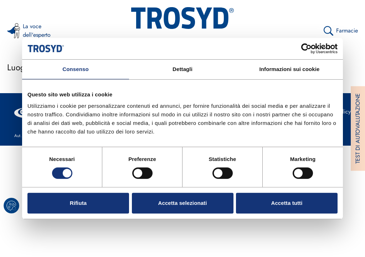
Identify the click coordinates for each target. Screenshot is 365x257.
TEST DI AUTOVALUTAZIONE (358, 129)
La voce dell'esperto (26, 30)
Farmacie (341, 31)
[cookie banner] (11, 205)
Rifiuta (78, 203)
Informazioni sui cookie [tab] (289, 69)
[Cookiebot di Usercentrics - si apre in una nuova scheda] (306, 48)
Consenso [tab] (75, 69)
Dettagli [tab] (182, 69)
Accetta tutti (287, 203)
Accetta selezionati (182, 203)
